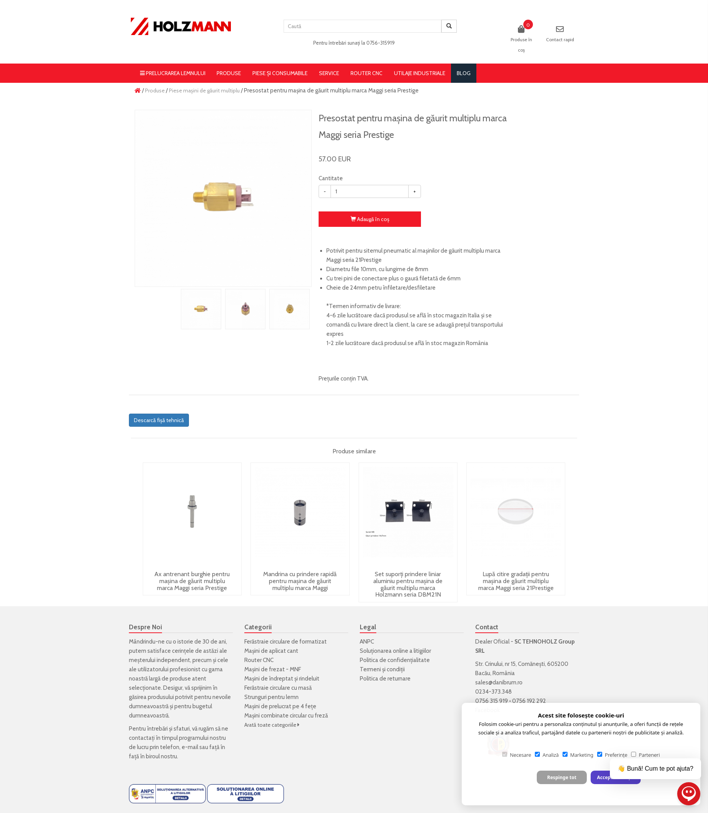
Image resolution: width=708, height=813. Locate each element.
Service (329, 73)
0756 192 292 (529, 700)
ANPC (367, 641)
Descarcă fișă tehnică (159, 420)
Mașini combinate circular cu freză (286, 715)
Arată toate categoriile (271, 724)
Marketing (578, 754)
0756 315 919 (491, 700)
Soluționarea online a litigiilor (395, 650)
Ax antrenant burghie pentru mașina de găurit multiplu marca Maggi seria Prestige (192, 580)
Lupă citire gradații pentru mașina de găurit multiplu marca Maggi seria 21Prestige (516, 580)
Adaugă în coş (370, 219)
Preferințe (612, 754)
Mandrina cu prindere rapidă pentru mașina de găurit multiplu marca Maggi (300, 580)
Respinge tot (561, 777)
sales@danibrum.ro (499, 682)
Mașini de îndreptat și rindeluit (281, 678)
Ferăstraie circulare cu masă (278, 687)
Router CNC (366, 73)
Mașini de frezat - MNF (272, 669)
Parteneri (645, 754)
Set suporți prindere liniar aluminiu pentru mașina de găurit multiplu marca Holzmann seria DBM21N (407, 584)
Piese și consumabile (279, 73)
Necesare (516, 754)
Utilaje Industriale (419, 73)
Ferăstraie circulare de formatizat (285, 641)
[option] (223, 198)
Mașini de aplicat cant (271, 650)
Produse (229, 73)
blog (464, 73)
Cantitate (331, 178)
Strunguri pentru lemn (271, 697)
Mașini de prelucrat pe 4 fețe (280, 706)
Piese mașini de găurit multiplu (204, 90)
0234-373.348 (493, 691)
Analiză (547, 754)
